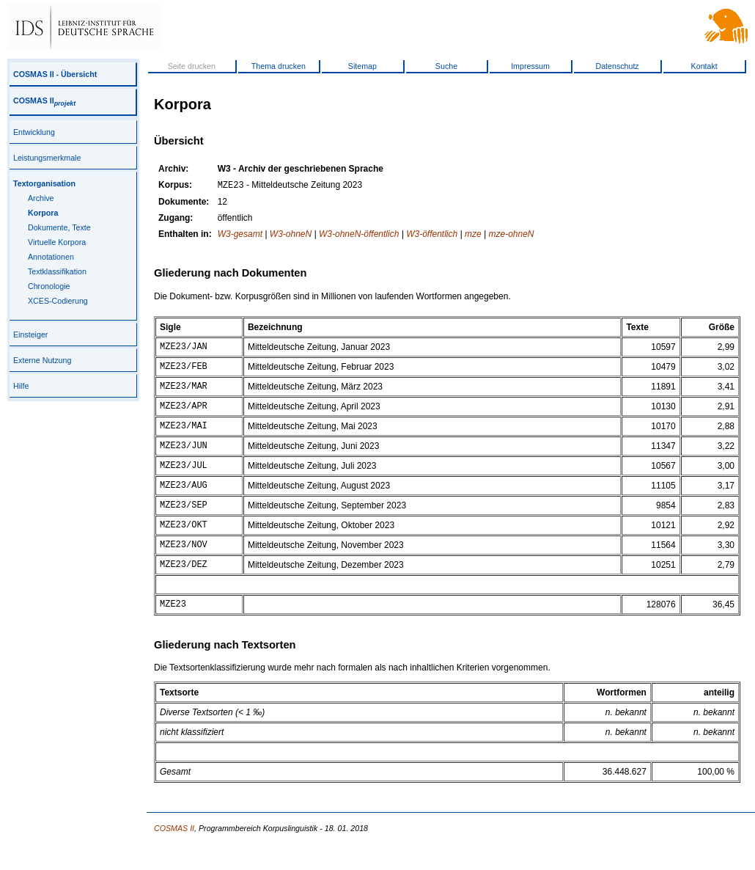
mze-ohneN (511, 235)
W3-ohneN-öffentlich (359, 235)
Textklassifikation (57, 271)
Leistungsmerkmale (47, 157)
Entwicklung (34, 132)
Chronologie (49, 286)
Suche (446, 66)
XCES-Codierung (58, 300)
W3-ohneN (291, 235)
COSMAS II (44, 100)
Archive (41, 198)
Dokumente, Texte (59, 227)
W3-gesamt (240, 235)
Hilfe (21, 385)
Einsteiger (30, 334)
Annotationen (51, 256)
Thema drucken (278, 66)
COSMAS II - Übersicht (55, 74)
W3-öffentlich (431, 235)
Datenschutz (616, 66)
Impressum (530, 66)
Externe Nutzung (42, 360)
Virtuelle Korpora (57, 242)
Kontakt (704, 66)
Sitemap (362, 66)
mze (473, 235)
